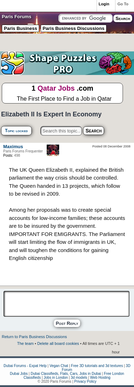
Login (104, 4)
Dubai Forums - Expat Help (25, 366)
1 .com (62, 93)
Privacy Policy (85, 381)
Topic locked (16, 130)
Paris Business (20, 28)
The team (25, 343)
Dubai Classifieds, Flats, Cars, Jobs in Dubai (66, 374)
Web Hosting (100, 378)
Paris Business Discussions (73, 28)
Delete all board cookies (58, 343)
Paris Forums (16, 16)
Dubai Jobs (19, 374)
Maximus (13, 146)
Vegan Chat (59, 366)
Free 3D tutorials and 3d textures (97, 366)
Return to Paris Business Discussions (34, 337)
